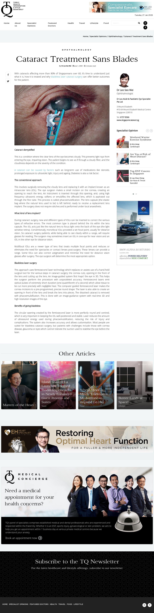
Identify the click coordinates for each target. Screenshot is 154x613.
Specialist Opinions (31, 24)
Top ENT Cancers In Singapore (140, 172)
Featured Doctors (52, 24)
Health (71, 23)
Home (6, 23)
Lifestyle (94, 23)
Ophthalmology (115, 36)
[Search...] (124, 23)
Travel (82, 23)
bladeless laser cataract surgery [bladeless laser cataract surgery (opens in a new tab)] (66, 76)
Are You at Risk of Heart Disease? (140, 155)
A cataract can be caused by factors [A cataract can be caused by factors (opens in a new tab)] (34, 170)
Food (106, 23)
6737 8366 (124, 117)
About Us (18, 24)
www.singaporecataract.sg (128, 120)
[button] (133, 194)
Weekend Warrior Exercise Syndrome (140, 138)
